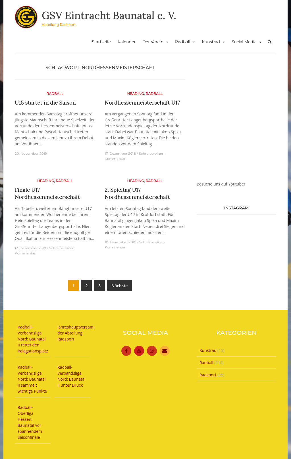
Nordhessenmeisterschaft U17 (142, 102)
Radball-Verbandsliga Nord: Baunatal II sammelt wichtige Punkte (32, 379)
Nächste (119, 285)
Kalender (127, 41)
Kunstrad (211, 41)
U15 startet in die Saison (45, 102)
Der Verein (152, 41)
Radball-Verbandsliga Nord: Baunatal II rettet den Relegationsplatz (33, 339)
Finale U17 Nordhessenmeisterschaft (47, 193)
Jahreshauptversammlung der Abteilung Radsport (81, 333)
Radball (182, 41)
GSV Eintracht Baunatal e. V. (109, 15)
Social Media (244, 41)
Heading (135, 93)
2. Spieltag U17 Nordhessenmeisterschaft (137, 193)
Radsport (207, 375)
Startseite (101, 41)
